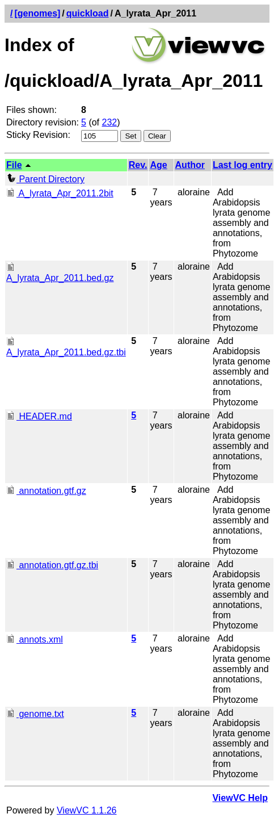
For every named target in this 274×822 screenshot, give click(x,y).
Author (190, 165)
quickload (87, 13)
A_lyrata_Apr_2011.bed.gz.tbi (66, 347)
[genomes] (37, 13)
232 (109, 122)
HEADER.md (39, 416)
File (14, 165)
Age (158, 165)
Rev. (138, 165)
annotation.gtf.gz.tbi (52, 565)
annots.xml (34, 639)
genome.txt (35, 714)
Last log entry (242, 165)
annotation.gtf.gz (46, 491)
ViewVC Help (240, 798)
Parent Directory (45, 179)
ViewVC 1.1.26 (87, 810)
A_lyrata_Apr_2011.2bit (59, 193)
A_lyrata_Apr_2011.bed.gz (59, 273)
